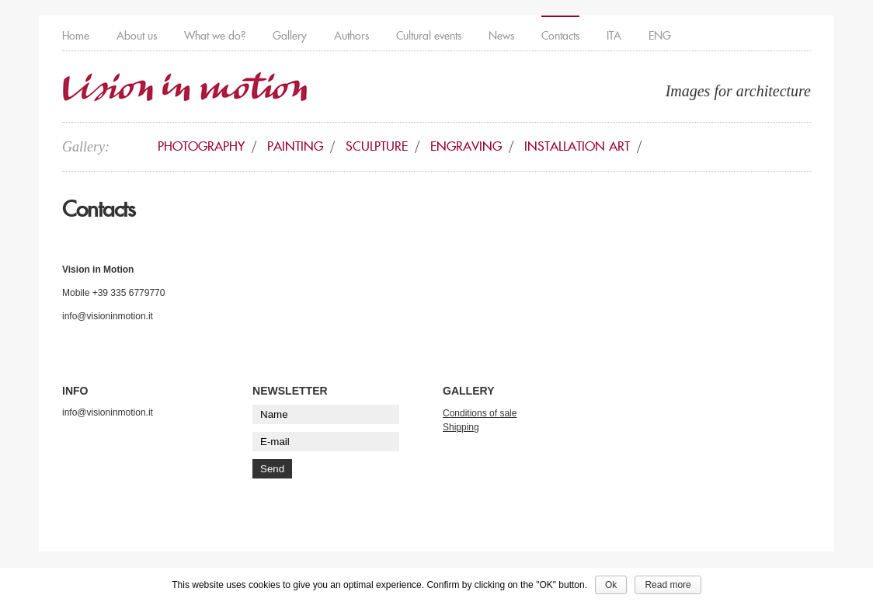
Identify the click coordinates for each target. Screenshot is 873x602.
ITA (614, 36)
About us (137, 36)
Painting (295, 146)
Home (75, 36)
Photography (201, 146)
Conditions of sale (479, 413)
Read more (667, 584)
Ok (611, 584)
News (501, 36)
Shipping (461, 427)
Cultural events (428, 36)
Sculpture (377, 146)
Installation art (577, 146)
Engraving (466, 146)
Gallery (290, 36)
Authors (351, 36)
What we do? (214, 36)
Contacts (560, 36)
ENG (660, 36)
